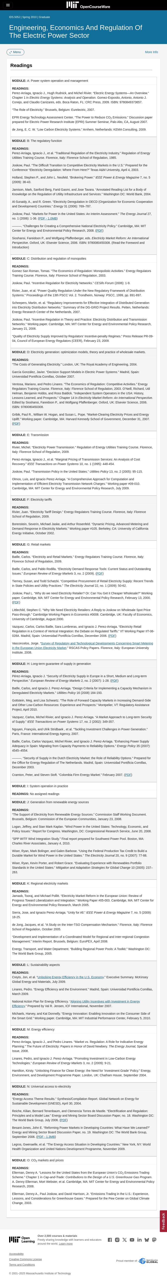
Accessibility (16, 1253)
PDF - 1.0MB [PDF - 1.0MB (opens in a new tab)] (48, 218)
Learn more (66, 1243)
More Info (151, 52)
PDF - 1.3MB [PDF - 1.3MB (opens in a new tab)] (46, 1137)
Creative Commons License (25, 1259)
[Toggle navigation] (8, 5)
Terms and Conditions (22, 1264)
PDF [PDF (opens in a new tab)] (99, 230)
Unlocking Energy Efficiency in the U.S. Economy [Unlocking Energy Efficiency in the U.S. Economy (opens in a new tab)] (71, 977)
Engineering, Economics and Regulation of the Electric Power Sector (75, 31)
